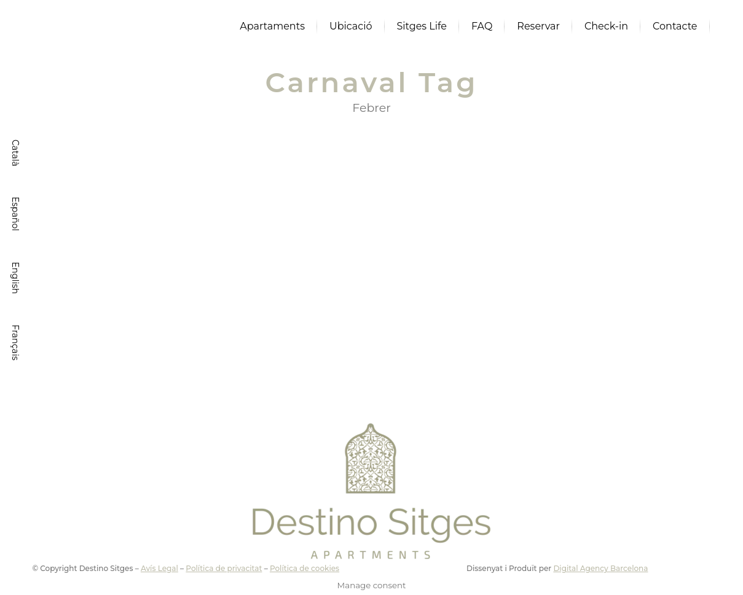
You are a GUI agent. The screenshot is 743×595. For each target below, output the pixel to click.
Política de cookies (304, 568)
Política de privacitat (224, 568)
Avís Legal (159, 568)
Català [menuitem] (15, 153)
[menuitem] (15, 153)
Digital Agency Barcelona (600, 568)
